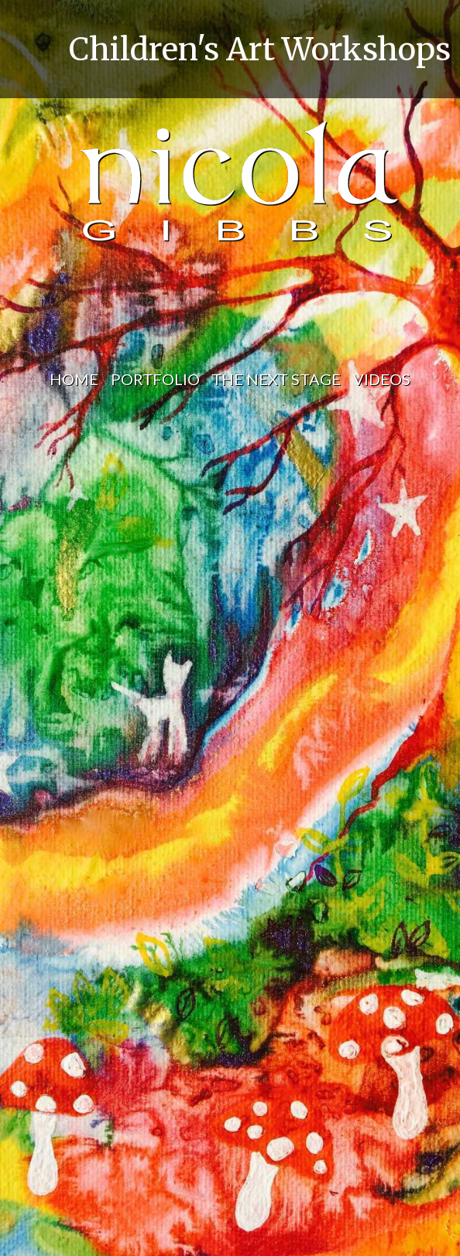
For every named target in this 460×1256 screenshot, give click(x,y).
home (74, 379)
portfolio (155, 379)
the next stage (276, 379)
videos (381, 379)
